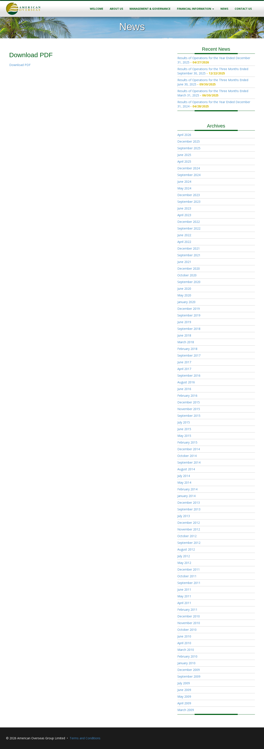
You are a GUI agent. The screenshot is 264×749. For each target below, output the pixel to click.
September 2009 (188, 676)
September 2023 (188, 202)
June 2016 (184, 389)
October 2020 (187, 275)
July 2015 (183, 422)
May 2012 (184, 563)
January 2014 (186, 496)
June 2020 (184, 288)
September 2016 (188, 375)
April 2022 (184, 242)
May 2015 (184, 436)
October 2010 (187, 630)
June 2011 (184, 589)
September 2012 (188, 543)
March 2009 (185, 710)
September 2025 (188, 148)
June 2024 (184, 181)
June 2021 (184, 262)
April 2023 (184, 215)
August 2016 (186, 382)
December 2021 (188, 248)
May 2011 (184, 596)
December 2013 (188, 502)
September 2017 (188, 355)
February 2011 (187, 609)
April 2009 (184, 703)
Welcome (96, 9)
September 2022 (188, 228)
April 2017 (184, 369)
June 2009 (184, 690)
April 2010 (184, 643)
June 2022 (184, 235)
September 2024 (188, 175)
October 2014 (187, 456)
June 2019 (184, 322)
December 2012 (188, 523)
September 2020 (188, 282)
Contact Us (243, 9)
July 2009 (183, 683)
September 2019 (188, 315)
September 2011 (188, 583)
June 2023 (184, 208)
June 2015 (184, 429)
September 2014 (188, 462)
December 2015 (188, 402)
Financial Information (195, 9)
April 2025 (184, 161)
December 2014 (188, 449)
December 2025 (188, 141)
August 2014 (186, 469)
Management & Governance (150, 9)
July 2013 (183, 516)
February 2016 (187, 395)
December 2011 (188, 569)
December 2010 (188, 616)
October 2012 (187, 536)
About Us (116, 9)
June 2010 (184, 636)
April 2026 (184, 135)
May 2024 (184, 188)
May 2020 (184, 295)
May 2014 (184, 482)
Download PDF (20, 65)
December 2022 (188, 222)
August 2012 (186, 549)
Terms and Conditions (85, 738)
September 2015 (188, 416)
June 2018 (184, 335)
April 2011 (184, 603)
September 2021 (188, 255)
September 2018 (188, 329)
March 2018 (185, 342)
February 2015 (187, 442)
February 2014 (187, 489)
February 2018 (187, 349)
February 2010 (187, 656)
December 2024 (188, 168)
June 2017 (184, 362)
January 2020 (186, 302)
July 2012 (183, 556)
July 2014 (183, 476)
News (224, 9)
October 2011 (187, 576)
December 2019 (188, 309)
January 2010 (186, 663)
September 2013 (188, 509)
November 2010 (188, 623)
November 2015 (188, 409)
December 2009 (188, 670)
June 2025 (184, 155)
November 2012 (188, 529)
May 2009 (184, 696)
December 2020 (188, 268)
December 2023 (188, 195)
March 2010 (185, 650)
